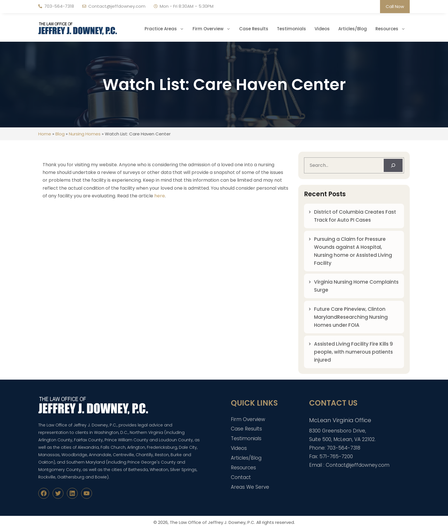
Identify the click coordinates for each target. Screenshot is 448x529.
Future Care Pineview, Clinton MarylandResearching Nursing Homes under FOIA (351, 317)
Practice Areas (166, 29)
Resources (392, 29)
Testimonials (291, 29)
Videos (322, 29)
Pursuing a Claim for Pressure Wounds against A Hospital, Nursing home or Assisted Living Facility (353, 251)
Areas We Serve (250, 487)
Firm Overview (214, 29)
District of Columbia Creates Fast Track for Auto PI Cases (355, 216)
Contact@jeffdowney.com (116, 6)
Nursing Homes (85, 134)
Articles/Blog (352, 29)
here (159, 196)
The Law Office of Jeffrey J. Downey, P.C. (212, 522)
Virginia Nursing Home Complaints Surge (356, 285)
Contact (241, 477)
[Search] (393, 165)
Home (44, 134)
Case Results (253, 29)
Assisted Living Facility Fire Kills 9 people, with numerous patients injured (353, 351)
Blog (60, 134)
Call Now (395, 6)
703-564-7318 (59, 6)
